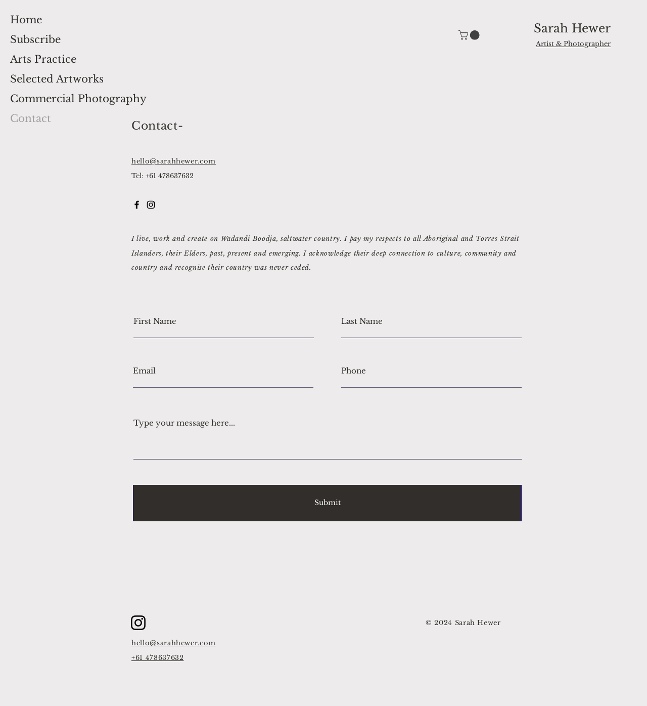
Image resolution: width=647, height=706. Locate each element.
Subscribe (35, 39)
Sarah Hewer (572, 28)
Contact (30, 118)
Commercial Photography (78, 99)
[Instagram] (138, 623)
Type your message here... (184, 423)
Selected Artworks (57, 79)
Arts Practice (43, 59)
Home (26, 20)
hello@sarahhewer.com (173, 161)
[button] (470, 35)
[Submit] (327, 503)
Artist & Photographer (573, 43)
